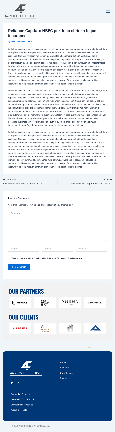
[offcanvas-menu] (108, 11)
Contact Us (65, 378)
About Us (64, 367)
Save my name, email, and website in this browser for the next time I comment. (47, 258)
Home (63, 362)
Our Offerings (66, 373)
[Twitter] (18, 383)
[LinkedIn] (12, 383)
